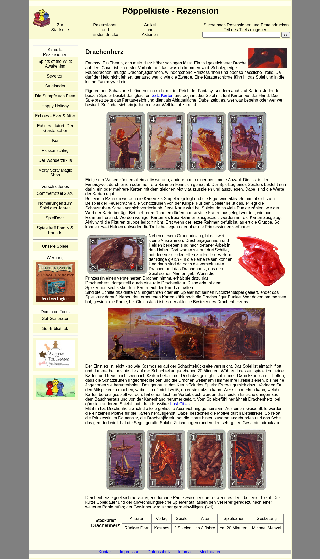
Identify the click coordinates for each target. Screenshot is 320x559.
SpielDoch (55, 218)
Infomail (185, 552)
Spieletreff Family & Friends (55, 230)
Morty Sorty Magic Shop (55, 172)
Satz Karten (162, 95)
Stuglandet (55, 86)
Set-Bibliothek (55, 328)
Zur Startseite (60, 27)
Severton (55, 76)
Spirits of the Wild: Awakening (55, 63)
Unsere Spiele (55, 246)
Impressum (130, 552)
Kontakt (106, 552)
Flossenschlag (55, 150)
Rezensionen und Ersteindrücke (105, 30)
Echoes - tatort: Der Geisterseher (55, 128)
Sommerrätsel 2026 (55, 193)
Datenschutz (159, 552)
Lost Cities (180, 404)
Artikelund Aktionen (150, 30)
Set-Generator (55, 318)
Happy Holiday (55, 106)
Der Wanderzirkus (55, 160)
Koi (55, 140)
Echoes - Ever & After (55, 116)
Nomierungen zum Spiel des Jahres (55, 205)
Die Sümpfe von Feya (55, 96)
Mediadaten (210, 552)
